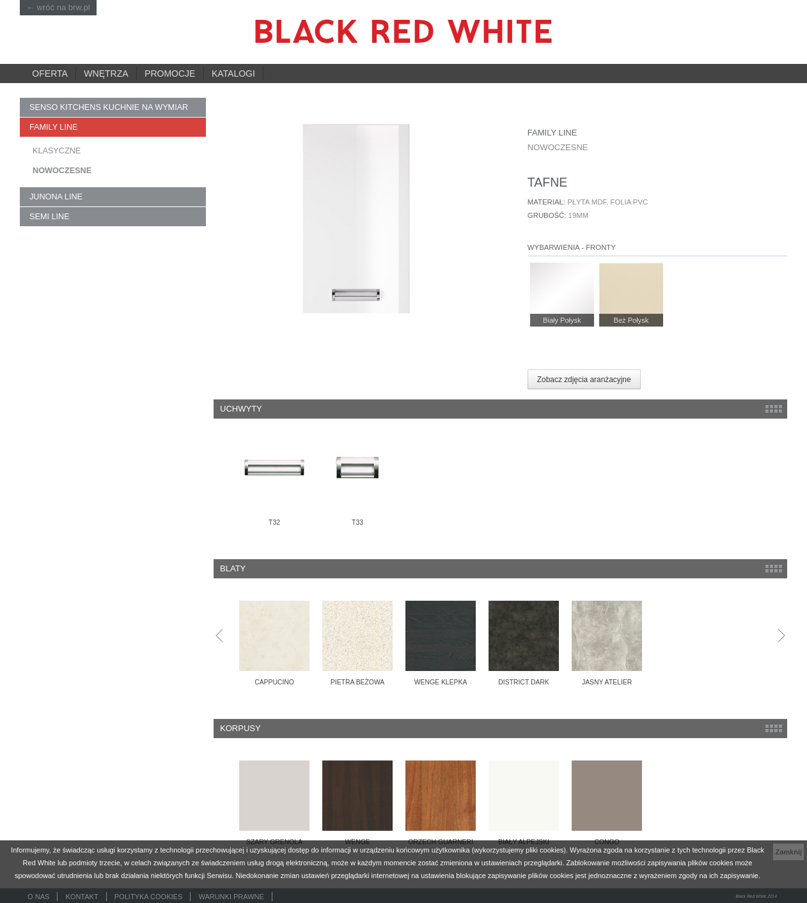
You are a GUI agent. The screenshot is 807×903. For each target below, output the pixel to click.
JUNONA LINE (55, 196)
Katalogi (233, 73)
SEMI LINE (49, 216)
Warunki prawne (230, 896)
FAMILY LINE (53, 127)
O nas (38, 896)
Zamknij (788, 852)
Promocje (170, 73)
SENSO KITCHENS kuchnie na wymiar (108, 107)
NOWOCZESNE (62, 170)
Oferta (50, 73)
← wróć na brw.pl (58, 7)
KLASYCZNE (57, 150)
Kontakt (82, 896)
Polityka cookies (148, 896)
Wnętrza (106, 73)
